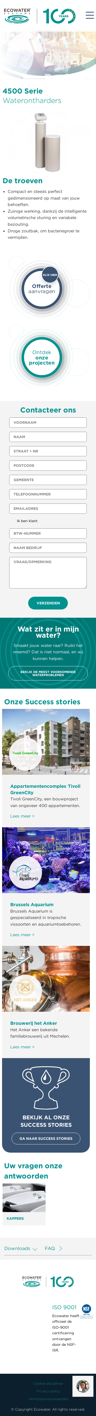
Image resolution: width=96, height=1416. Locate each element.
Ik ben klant (27, 521)
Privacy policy (48, 1391)
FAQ (50, 1248)
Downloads (17, 1248)
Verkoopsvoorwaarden (48, 1399)
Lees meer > (22, 816)
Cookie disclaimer (48, 1383)
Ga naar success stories (45, 1138)
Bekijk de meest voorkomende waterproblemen (48, 673)
